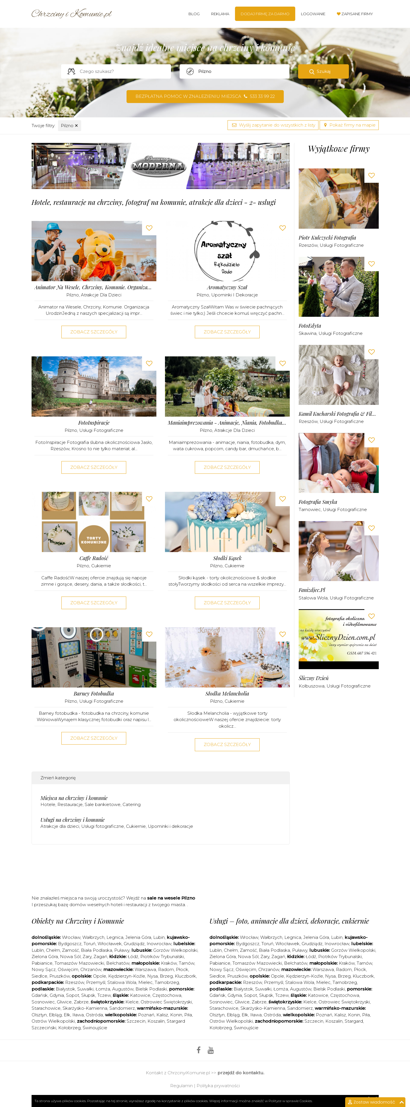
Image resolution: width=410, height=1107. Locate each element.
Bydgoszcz (69, 943)
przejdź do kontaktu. (240, 1072)
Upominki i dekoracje (234, 295)
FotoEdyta (310, 326)
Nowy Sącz (44, 969)
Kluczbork (185, 976)
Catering (132, 804)
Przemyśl (95, 982)
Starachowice (46, 1008)
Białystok (65, 989)
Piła (188, 1014)
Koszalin (156, 1021)
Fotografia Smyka (318, 502)
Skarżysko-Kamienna (85, 1008)
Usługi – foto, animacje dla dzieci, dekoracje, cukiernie (289, 920)
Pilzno (69, 125)
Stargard (354, 1021)
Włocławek (110, 943)
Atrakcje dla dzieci (101, 295)
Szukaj (324, 71)
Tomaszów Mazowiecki (79, 963)
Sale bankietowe (103, 804)
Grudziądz (134, 943)
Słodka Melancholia (227, 693)
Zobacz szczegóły (93, 332)
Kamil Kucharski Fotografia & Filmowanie (339, 414)
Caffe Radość (93, 558)
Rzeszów (308, 245)
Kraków (169, 963)
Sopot (72, 995)
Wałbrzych (93, 937)
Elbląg (55, 1014)
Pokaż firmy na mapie (349, 125)
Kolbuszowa (311, 686)
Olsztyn (39, 1014)
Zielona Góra (45, 956)
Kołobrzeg (69, 1027)
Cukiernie (101, 565)
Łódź (133, 956)
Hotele (47, 804)
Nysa (152, 976)
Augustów (122, 989)
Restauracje (70, 804)
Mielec (145, 982)
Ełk (67, 1014)
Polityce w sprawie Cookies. (290, 1101)
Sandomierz (122, 1008)
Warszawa (145, 969)
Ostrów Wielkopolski (53, 1021)
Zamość (70, 950)
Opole (99, 976)
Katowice (140, 995)
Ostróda (94, 1014)
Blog (194, 13)
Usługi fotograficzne (101, 430)
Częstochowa (166, 995)
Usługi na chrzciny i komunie (72, 819)
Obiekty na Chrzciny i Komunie (78, 920)
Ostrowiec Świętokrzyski (166, 1002)
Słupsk (88, 995)
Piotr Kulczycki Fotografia (327, 237)
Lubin (159, 937)
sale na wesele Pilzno (171, 898)
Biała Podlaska (96, 950)
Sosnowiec (43, 1002)
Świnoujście (95, 1027)
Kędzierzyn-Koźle (126, 976)
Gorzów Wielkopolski (175, 950)
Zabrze (81, 1002)
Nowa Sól (70, 956)
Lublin (38, 950)
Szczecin (136, 1021)
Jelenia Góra (138, 937)
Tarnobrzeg (167, 982)
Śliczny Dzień (314, 678)
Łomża (103, 989)
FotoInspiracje (94, 423)
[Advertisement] (160, 872)
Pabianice (42, 963)
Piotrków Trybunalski (162, 956)
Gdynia (57, 995)
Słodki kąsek (227, 558)
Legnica (114, 937)
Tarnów (186, 963)
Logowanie (313, 13)
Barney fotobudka (94, 693)
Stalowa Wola (313, 598)
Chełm (53, 950)
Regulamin (181, 1085)
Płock (182, 969)
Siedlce (39, 976)
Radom (166, 969)
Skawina (307, 333)
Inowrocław (159, 943)
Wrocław (71, 937)
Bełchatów (117, 963)
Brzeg (166, 976)
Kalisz (162, 1014)
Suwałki (85, 989)
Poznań (146, 1014)
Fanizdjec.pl (312, 590)
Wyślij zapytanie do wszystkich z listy (273, 125)
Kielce (132, 1002)
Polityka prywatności (218, 1085)
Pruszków (59, 976)
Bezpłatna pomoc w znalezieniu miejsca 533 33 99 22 (205, 96)
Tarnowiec (310, 509)
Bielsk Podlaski (151, 989)
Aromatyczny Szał (227, 287)
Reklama (220, 13)
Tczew (104, 995)
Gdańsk (40, 995)
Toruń (89, 943)
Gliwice (64, 1002)
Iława (78, 1014)
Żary (87, 956)
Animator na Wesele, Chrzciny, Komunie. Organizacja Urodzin (93, 287)
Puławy (121, 950)
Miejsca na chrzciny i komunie (74, 798)
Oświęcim (68, 969)
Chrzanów (90, 969)
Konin (176, 1014)
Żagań (100, 956)
